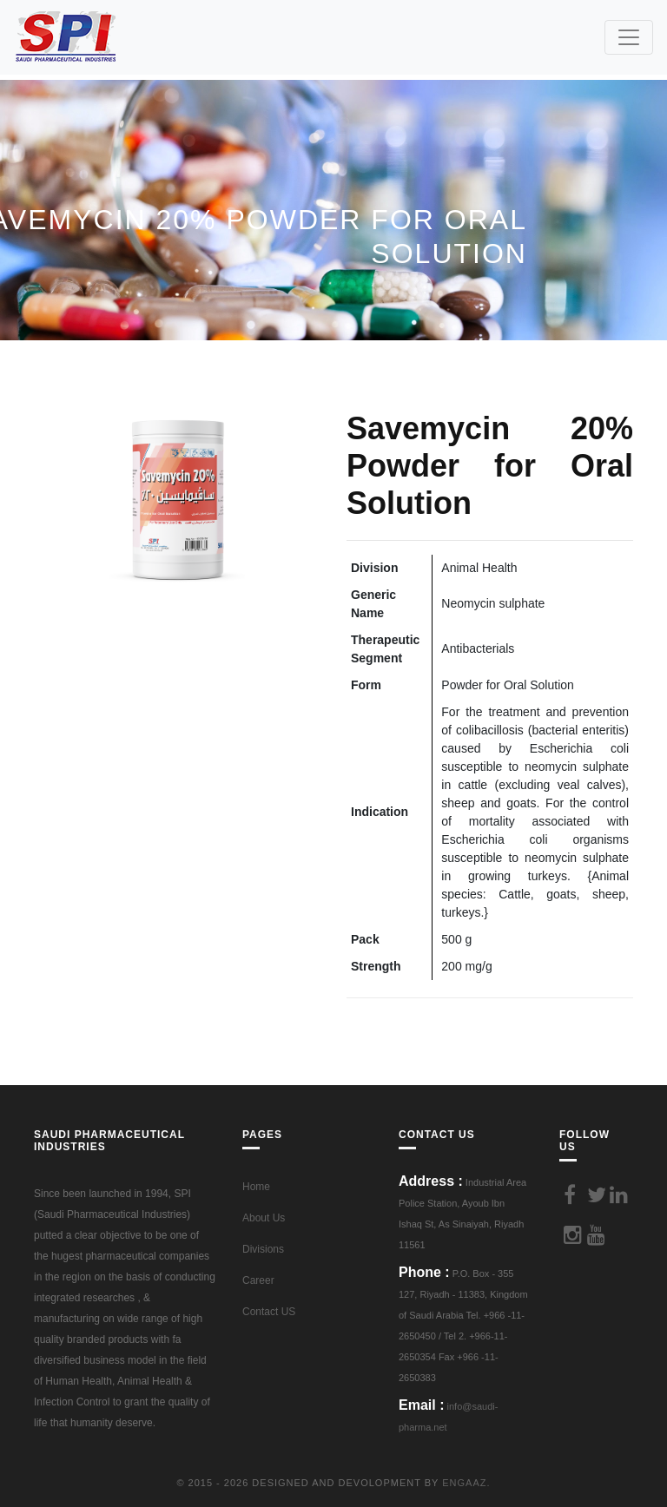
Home (256, 1187)
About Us (263, 1218)
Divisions (263, 1249)
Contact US (268, 1312)
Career (258, 1280)
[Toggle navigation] (628, 37)
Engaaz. (466, 1482)
